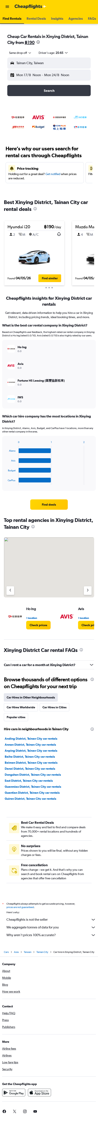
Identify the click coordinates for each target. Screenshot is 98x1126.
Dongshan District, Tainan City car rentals (33, 774)
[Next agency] (88, 590)
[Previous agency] (10, 590)
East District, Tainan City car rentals (29, 780)
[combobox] (20, 53)
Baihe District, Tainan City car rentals (30, 756)
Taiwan (27, 952)
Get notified (52, 174)
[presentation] (38, 42)
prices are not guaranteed (20, 907)
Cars (6, 952)
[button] (7, 6)
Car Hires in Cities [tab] (54, 707)
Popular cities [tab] (16, 717)
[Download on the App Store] (39, 1092)
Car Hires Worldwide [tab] (21, 707)
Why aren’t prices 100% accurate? (51, 935)
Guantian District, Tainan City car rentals (32, 792)
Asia (16, 952)
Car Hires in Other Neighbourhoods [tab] (31, 697)
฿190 (30, 42)
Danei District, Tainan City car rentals (30, 768)
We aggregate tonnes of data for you (51, 927)
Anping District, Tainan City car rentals (31, 750)
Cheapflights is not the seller (51, 919)
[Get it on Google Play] (13, 1092)
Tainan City (42, 952)
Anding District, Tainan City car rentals (31, 738)
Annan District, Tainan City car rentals (30, 744)
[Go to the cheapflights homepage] (30, 7)
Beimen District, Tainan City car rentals (31, 762)
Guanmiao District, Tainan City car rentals (33, 786)
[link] (49, 504)
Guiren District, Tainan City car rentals (30, 798)
